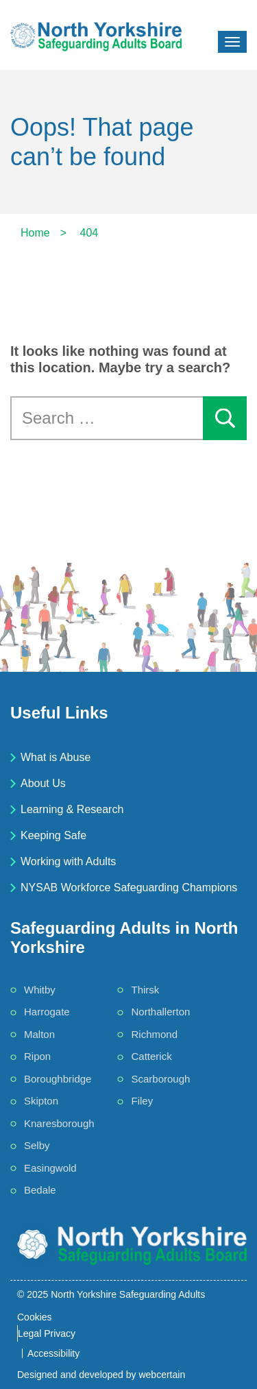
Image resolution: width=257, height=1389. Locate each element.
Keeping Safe (53, 835)
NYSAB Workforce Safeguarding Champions (129, 887)
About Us (43, 783)
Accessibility (53, 1353)
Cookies (34, 1317)
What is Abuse (55, 757)
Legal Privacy (46, 1333)
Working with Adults (68, 861)
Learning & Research (72, 809)
